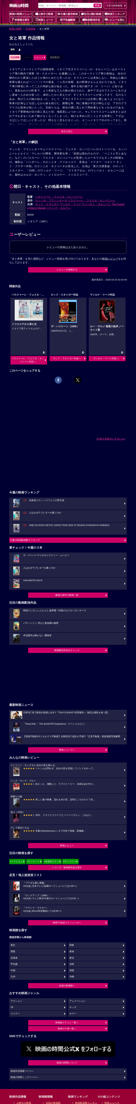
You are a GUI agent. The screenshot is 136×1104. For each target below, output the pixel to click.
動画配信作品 (91, 19)
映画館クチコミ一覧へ (66, 1022)
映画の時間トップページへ (24, 1077)
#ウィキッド (33, 861)
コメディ (15, 1013)
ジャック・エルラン (59, 207)
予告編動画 (67, 19)
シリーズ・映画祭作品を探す (67, 867)
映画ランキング (115, 13)
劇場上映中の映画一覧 (66, 595)
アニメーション (77, 1001)
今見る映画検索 (114, 5)
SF (12, 1007)
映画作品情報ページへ (22, 1071)
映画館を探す (21, 19)
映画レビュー (67, 845)
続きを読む (67, 131)
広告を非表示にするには (110, 438)
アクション (16, 1001)
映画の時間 (15, 28)
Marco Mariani (37, 207)
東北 (71, 958)
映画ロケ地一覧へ (67, 1028)
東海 (71, 951)
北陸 (71, 964)
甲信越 (14, 964)
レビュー (38, 57)
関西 (13, 951)
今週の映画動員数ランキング (25, 540)
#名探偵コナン (51, 861)
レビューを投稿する (67, 269)
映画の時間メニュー (21, 14)
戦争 (13, 49)
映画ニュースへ (67, 749)
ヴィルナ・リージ (70, 204)
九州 (13, 976)
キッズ (72, 1007)
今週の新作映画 (68, 13)
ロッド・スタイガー (47, 204)
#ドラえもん (16, 861)
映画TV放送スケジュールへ (67, 922)
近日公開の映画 (91, 13)
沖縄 (71, 976)
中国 (13, 970)
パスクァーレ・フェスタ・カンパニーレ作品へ (28, 360)
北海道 (14, 958)
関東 (71, 945)
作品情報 (30, 28)
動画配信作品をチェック (67, 650)
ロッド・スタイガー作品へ (67, 358)
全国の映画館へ (67, 985)
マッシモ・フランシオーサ (51, 200)
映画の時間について (67, 1062)
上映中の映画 (44, 13)
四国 (71, 970)
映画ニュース (44, 19)
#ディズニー (69, 861)
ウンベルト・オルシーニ (96, 204)
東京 (13, 945)
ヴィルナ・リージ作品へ (106, 358)
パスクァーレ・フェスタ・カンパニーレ (59, 196)
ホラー (72, 1013)
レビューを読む (115, 19)
